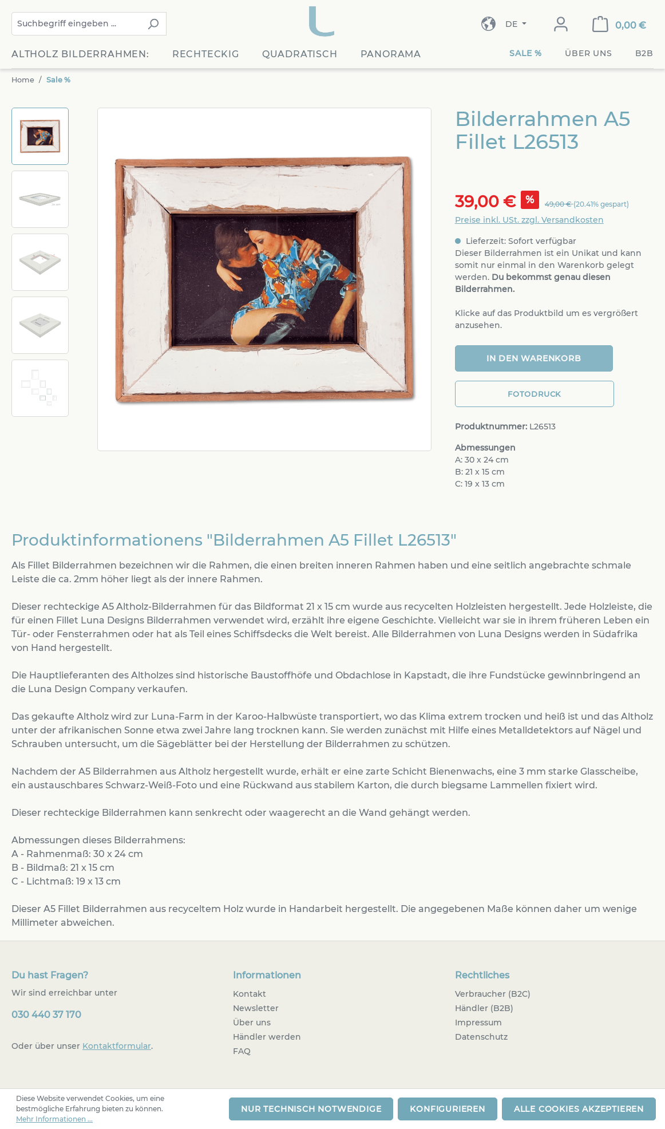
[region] (222, 281)
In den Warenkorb (533, 358)
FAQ (242, 1051)
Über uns (252, 1022)
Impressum (478, 1022)
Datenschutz (481, 1037)
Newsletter (256, 1008)
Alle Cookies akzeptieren (579, 1109)
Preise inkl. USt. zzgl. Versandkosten (529, 220)
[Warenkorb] (619, 24)
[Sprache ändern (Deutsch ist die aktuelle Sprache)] (516, 24)
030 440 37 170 (46, 1014)
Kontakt (249, 994)
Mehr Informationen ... (54, 1119)
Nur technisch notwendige (311, 1109)
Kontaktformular (116, 1046)
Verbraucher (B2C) (493, 994)
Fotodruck (534, 393)
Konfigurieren (447, 1109)
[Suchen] (153, 23)
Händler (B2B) (484, 1008)
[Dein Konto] (560, 24)
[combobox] (75, 23)
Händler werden (267, 1037)
